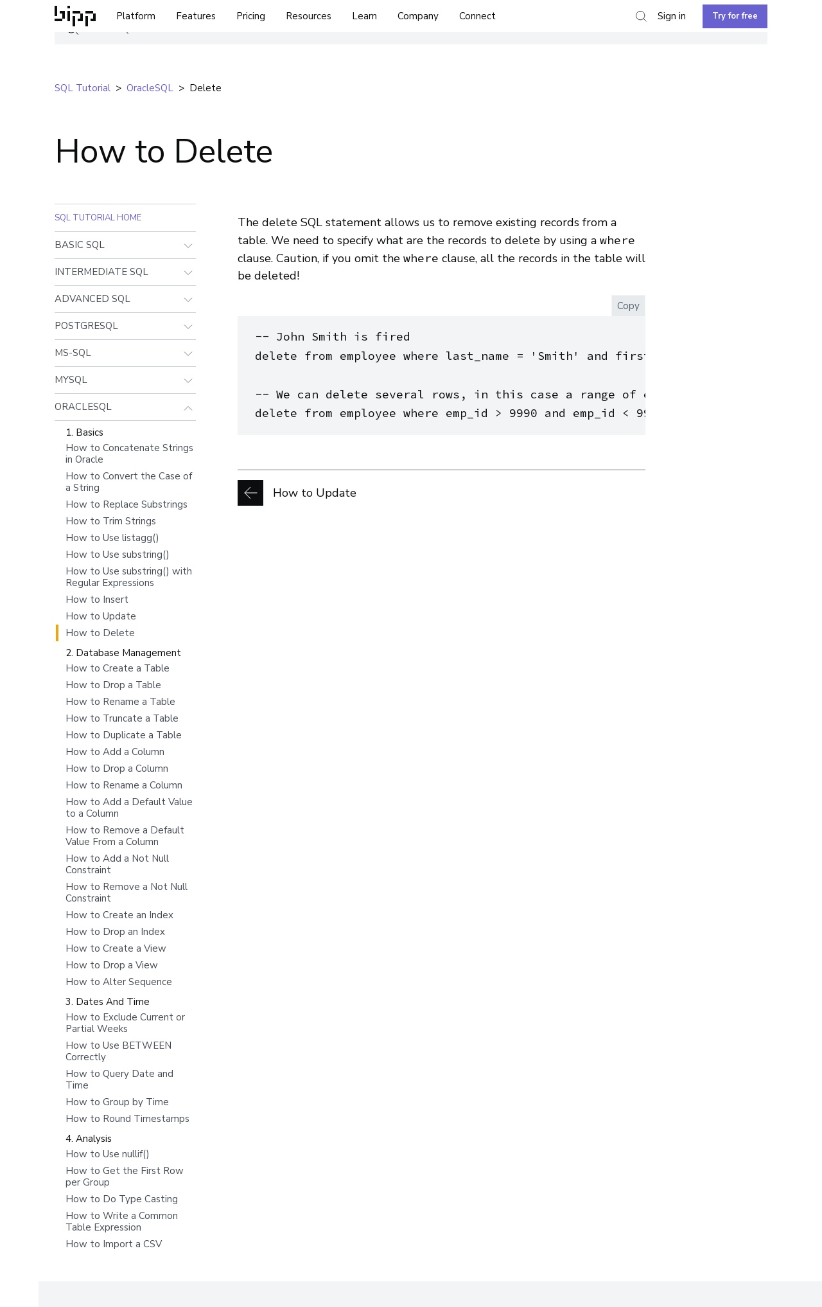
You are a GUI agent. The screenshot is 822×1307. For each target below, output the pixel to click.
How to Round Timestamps (127, 1119)
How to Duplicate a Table (124, 735)
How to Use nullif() (108, 1154)
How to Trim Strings (111, 521)
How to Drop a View (112, 965)
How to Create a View (116, 948)
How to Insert (97, 599)
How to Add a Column (115, 752)
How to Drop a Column (117, 768)
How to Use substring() (118, 554)
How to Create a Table (118, 668)
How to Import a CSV (114, 1244)
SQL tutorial (82, 88)
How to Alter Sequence (119, 982)
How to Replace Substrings (127, 504)
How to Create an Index (119, 915)
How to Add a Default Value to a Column (129, 807)
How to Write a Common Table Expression (122, 1221)
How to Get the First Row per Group (125, 1176)
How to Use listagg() (112, 538)
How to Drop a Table (113, 685)
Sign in (672, 16)
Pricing (250, 16)
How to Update (101, 616)
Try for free (735, 16)
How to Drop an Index (115, 932)
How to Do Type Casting (122, 1199)
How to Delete (100, 633)
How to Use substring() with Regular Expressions (129, 577)
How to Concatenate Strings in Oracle (129, 453)
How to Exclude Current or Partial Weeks (125, 1023)
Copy (628, 305)
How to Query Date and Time (119, 1079)
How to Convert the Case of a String (129, 481)
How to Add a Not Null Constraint (117, 864)
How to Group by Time (117, 1102)
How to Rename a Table (120, 701)
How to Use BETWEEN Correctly (118, 1051)
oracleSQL (150, 88)
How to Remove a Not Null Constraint (127, 892)
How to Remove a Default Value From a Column (125, 836)
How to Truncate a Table (122, 718)
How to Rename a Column (124, 785)
